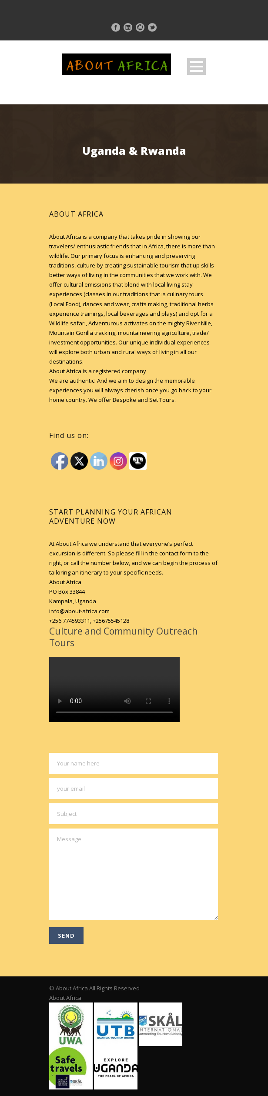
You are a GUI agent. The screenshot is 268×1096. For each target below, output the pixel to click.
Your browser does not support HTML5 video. (114, 689)
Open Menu (196, 66)
